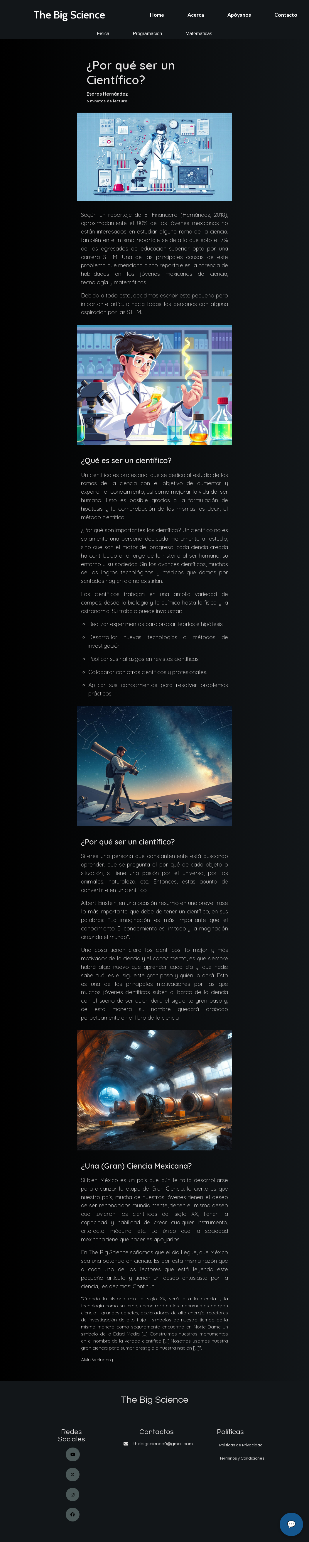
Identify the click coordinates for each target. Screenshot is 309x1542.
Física (103, 33)
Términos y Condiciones (241, 1458)
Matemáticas (198, 33)
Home (157, 15)
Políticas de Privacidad (241, 1445)
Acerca (196, 15)
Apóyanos (239, 15)
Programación (147, 33)
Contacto (285, 15)
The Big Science (69, 14)
